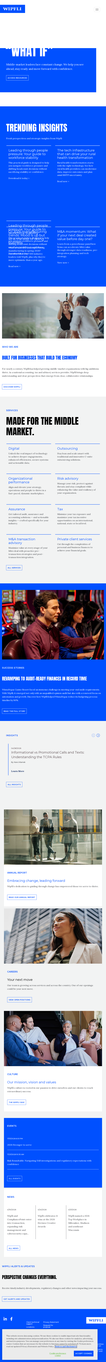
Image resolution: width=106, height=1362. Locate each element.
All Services (14, 568)
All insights (14, 784)
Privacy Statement (51, 1322)
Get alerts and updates (17, 1299)
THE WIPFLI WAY (17, 1102)
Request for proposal (48, 1326)
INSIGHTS (12, 735)
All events (15, 1178)
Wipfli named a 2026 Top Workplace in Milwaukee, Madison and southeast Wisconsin (78, 1222)
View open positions (19, 1000)
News (10, 1197)
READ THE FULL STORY (14, 711)
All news (14, 1248)
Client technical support (32, 1323)
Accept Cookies (83, 1353)
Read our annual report (22, 897)
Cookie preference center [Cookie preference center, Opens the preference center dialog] (57, 1354)
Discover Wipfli (12, 387)
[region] (50, 1344)
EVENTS (11, 1126)
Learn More (17, 771)
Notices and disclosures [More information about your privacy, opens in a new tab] (66, 1346)
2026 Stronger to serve (19, 1144)
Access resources (17, 78)
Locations (30, 1327)
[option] (53, 759)
